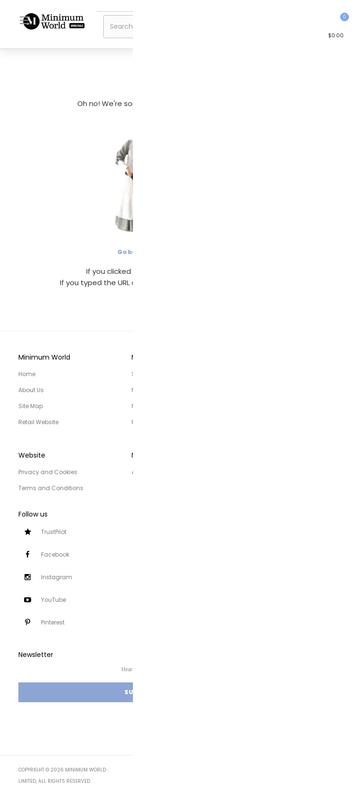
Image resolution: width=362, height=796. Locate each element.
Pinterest (53, 622)
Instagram (56, 577)
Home (26, 374)
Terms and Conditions (50, 488)
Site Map (30, 406)
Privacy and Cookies (47, 472)
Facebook (55, 554)
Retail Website (38, 422)
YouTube (53, 600)
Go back (130, 252)
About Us (31, 390)
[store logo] (53, 21)
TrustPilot (53, 532)
